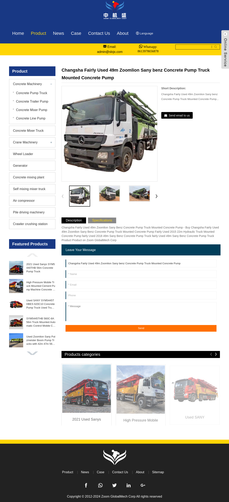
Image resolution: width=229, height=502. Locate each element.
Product (67, 472)
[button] (32, 255)
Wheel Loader (23, 154)
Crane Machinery (25, 142)
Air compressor (24, 200)
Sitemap (158, 472)
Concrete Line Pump (30, 118)
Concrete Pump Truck (31, 93)
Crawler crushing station (30, 224)
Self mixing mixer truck (29, 189)
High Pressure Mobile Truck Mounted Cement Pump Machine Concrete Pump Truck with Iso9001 (40, 286)
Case (100, 472)
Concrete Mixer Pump (31, 110)
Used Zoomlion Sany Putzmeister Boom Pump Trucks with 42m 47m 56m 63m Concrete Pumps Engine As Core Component (40, 340)
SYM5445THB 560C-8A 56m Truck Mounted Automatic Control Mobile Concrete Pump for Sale (40, 322)
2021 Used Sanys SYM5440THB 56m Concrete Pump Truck (40, 268)
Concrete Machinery (27, 84)
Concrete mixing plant (28, 177)
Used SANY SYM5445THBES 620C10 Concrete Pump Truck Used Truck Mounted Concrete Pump (40, 304)
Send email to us (179, 115)
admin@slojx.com (110, 51)
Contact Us (120, 472)
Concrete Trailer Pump (32, 101)
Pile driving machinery (29, 212)
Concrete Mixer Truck (28, 130)
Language (144, 33)
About (140, 472)
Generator (20, 165)
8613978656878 (147, 51)
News (85, 472)
